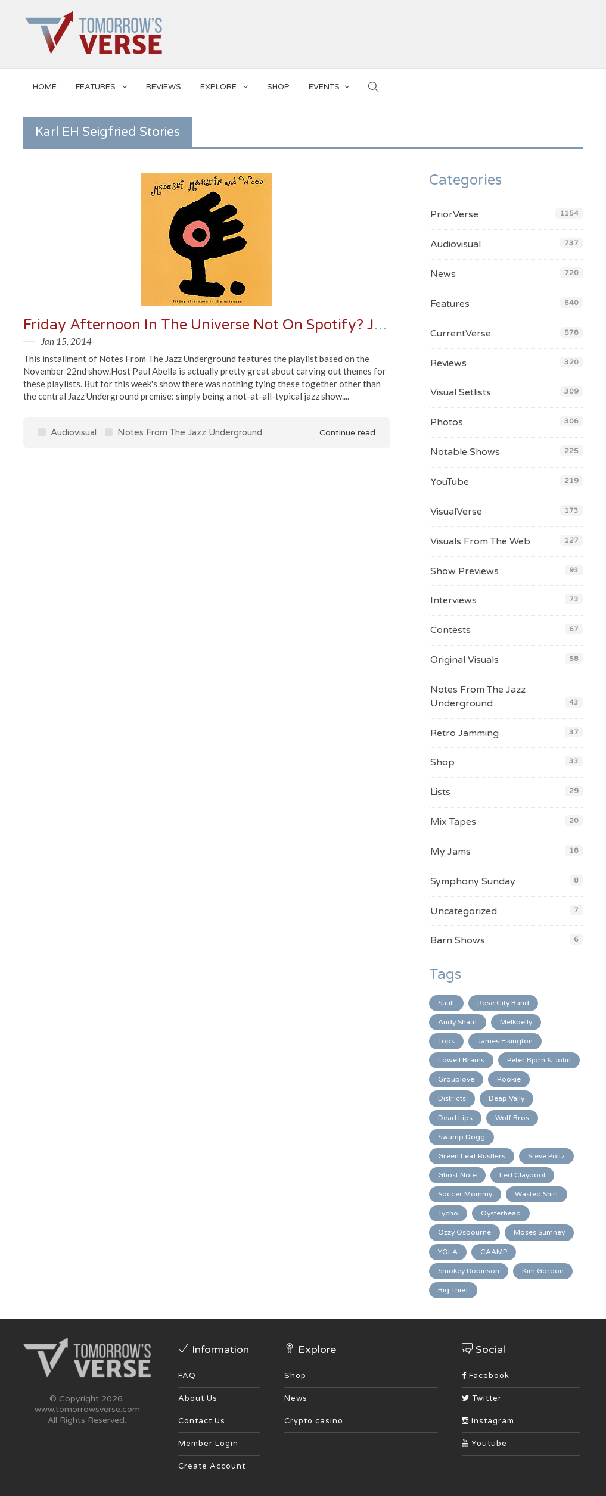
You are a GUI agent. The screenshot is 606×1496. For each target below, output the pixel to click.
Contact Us (201, 1421)
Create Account (211, 1466)
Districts (452, 1098)
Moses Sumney (539, 1232)
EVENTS (329, 85)
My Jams (450, 852)
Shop (442, 762)
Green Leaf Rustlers (471, 1156)
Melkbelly (516, 1022)
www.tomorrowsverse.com (87, 1409)
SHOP (278, 87)
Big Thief (453, 1290)
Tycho (448, 1213)
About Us (197, 1398)
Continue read (339, 433)
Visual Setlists (460, 392)
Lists (440, 792)
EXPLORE (224, 85)
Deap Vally (506, 1098)
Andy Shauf (457, 1022)
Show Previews (464, 571)
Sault (446, 1003)
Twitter (482, 1398)
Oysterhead (501, 1213)
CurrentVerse (460, 333)
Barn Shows (457, 940)
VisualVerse (456, 512)
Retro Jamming (464, 733)
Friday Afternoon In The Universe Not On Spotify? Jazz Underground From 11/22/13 (312, 325)
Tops (446, 1041)
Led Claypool (522, 1175)
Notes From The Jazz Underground (183, 432)
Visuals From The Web (480, 541)
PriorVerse (454, 214)
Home (45, 87)
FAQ (187, 1375)
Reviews (163, 87)
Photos (446, 422)
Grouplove (456, 1079)
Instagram (488, 1421)
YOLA (448, 1252)
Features (101, 85)
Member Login (208, 1443)
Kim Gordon (543, 1271)
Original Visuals (464, 660)
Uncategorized (463, 911)
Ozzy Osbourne (464, 1232)
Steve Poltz (546, 1156)
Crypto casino (313, 1421)
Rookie (509, 1079)
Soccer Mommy (465, 1194)
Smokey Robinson (468, 1271)
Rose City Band (503, 1003)
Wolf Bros (512, 1118)
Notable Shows (465, 452)
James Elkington (505, 1041)
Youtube (484, 1443)
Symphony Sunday (472, 881)
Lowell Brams (461, 1060)
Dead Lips (455, 1118)
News (443, 274)
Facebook (485, 1375)
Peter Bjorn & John (539, 1060)
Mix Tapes (453, 822)
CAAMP (493, 1252)
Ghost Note (457, 1175)
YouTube (449, 482)
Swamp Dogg (461, 1137)
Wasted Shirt (536, 1194)
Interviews (453, 600)
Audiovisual (67, 432)
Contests (450, 630)
